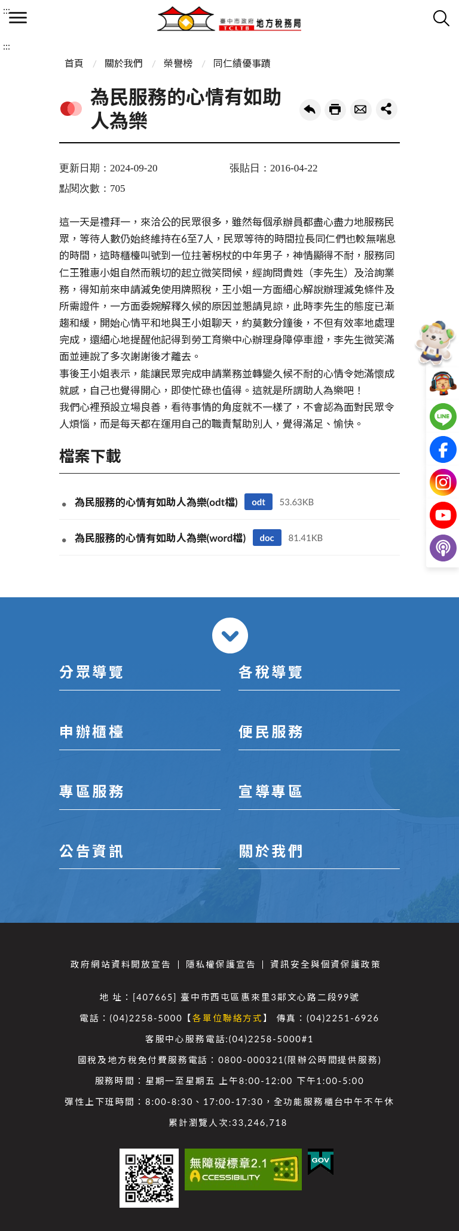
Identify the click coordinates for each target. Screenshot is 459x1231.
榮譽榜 (178, 63)
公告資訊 (92, 850)
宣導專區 (271, 791)
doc (267, 537)
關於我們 (124, 63)
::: (6, 10)
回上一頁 (310, 110)
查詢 (441, 18)
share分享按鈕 (386, 109)
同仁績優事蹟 (242, 63)
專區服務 (92, 791)
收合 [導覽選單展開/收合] (230, 635)
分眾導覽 (92, 671)
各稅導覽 (271, 671)
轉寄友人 (361, 110)
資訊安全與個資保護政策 (325, 964)
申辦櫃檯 (92, 731)
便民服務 (271, 731)
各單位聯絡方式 (227, 1018)
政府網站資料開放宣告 (121, 964)
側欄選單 (18, 17)
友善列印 (335, 110)
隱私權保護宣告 (221, 964)
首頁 (74, 63)
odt (258, 501)
